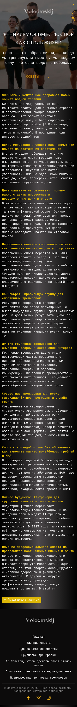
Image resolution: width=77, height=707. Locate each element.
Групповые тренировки (38, 655)
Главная (38, 636)
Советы (32, 77)
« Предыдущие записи (21, 600)
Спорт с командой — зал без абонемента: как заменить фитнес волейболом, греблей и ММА (38, 452)
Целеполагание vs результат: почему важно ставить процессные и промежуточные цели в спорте (33, 195)
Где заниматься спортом (38, 649)
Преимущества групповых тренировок (38, 677)
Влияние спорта (38, 643)
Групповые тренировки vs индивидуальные (38, 671)
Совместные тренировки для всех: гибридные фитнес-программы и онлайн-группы (35, 398)
